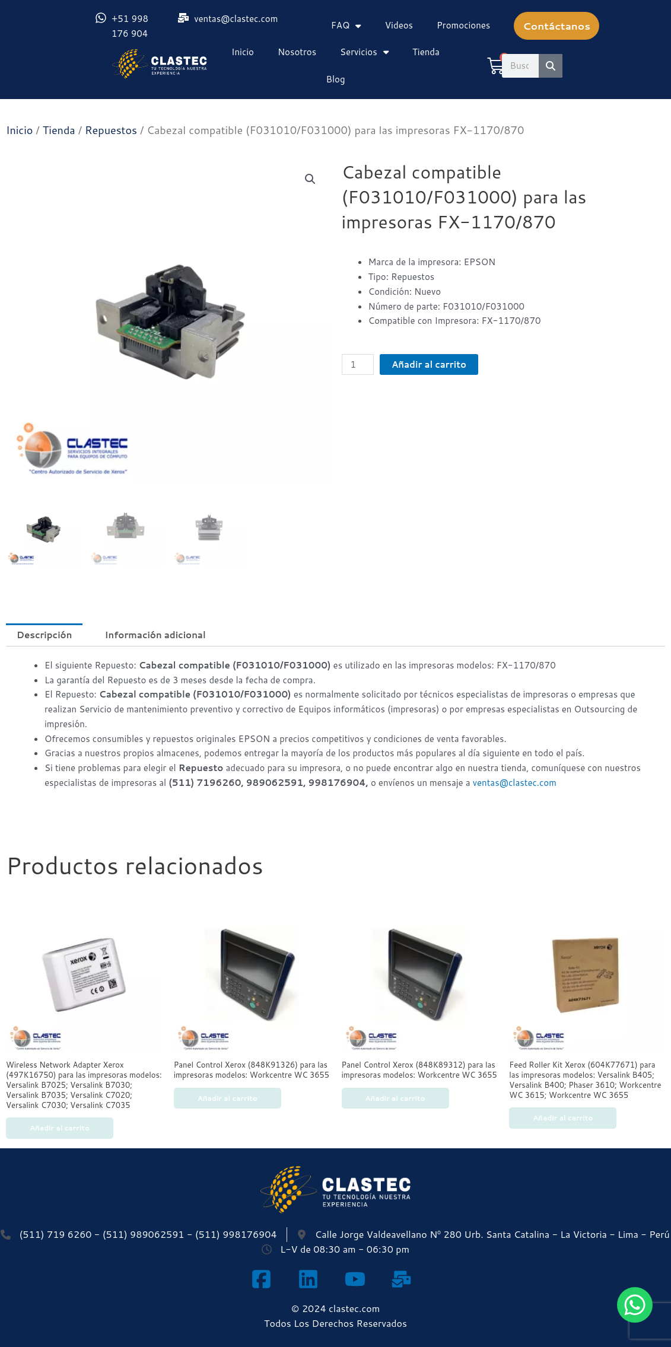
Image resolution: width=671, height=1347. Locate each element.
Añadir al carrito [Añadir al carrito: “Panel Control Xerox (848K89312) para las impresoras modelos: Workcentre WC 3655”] (395, 1098)
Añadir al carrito (429, 364)
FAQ (346, 25)
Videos (399, 25)
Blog (335, 79)
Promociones (463, 25)
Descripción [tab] (44, 635)
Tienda (426, 52)
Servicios (364, 52)
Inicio (242, 52)
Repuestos (111, 130)
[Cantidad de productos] (358, 364)
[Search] (550, 66)
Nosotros (297, 52)
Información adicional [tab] (154, 635)
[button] (310, 179)
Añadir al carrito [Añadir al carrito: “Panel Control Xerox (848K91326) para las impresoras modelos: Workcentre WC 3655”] (227, 1098)
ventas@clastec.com (514, 782)
